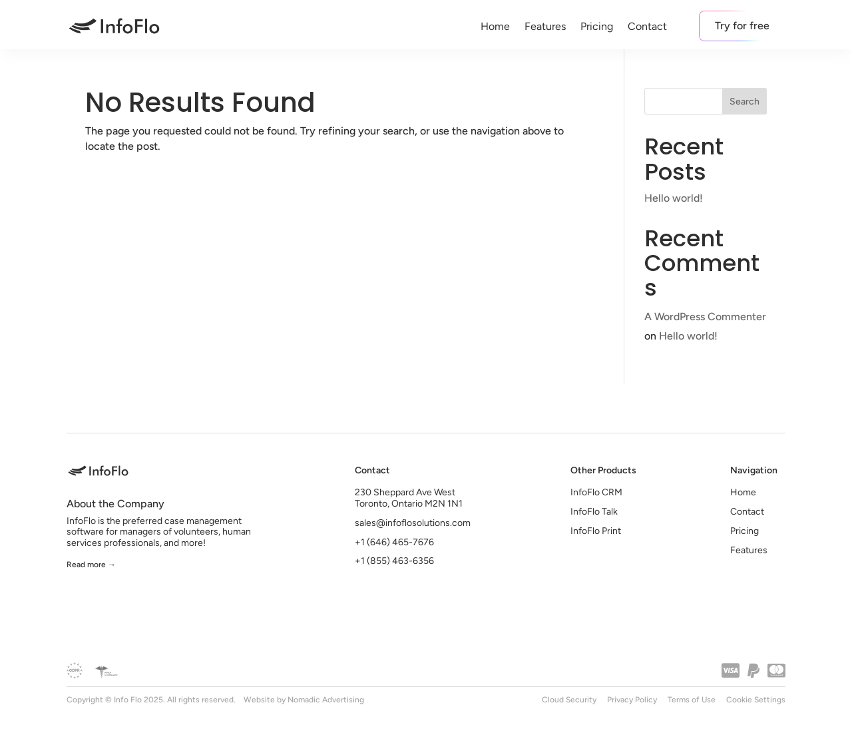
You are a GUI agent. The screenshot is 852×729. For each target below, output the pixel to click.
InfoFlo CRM (596, 492)
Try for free (742, 26)
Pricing (596, 26)
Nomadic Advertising (326, 699)
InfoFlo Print (595, 531)
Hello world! (673, 198)
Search (744, 101)
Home (495, 26)
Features (545, 26)
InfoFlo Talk (594, 511)
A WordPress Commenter (705, 316)
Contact (647, 26)
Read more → (91, 564)
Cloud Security (569, 699)
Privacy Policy (632, 699)
